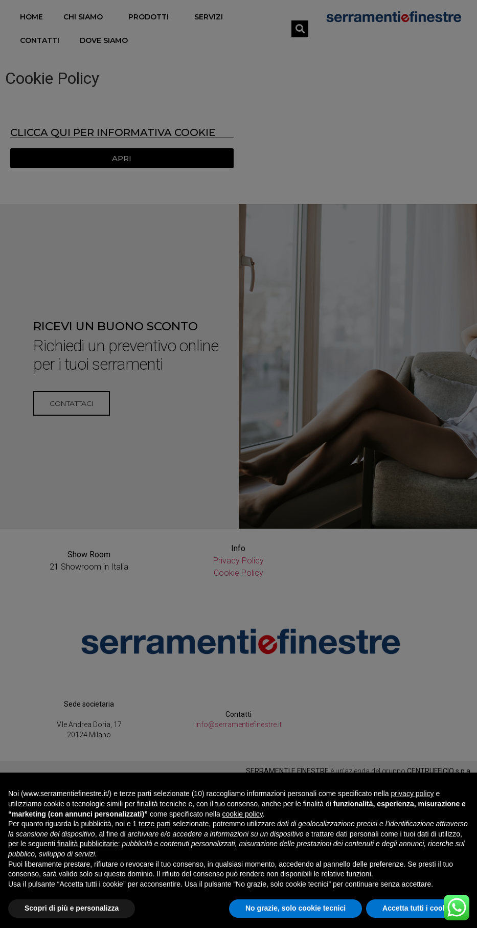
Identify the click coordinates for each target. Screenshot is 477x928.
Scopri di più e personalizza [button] (72, 908)
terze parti (154, 824)
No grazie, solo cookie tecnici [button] (295, 908)
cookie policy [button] (242, 814)
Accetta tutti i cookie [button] (417, 908)
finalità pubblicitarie (87, 844)
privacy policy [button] (412, 793)
